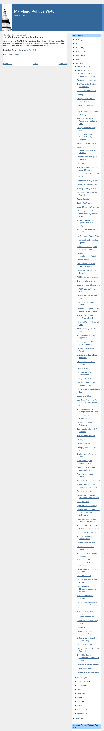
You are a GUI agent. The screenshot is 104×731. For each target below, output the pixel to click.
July (79, 689)
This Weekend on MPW (86, 436)
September (82, 681)
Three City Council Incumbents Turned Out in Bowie (88, 657)
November (81, 70)
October (80, 678)
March (80, 705)
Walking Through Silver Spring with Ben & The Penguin (87, 223)
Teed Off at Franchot (85, 203)
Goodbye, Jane (83, 95)
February (81, 709)
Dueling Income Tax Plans (87, 260)
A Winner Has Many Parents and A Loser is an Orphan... (88, 562)
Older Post (63, 64)
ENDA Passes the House (87, 543)
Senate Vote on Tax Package (88, 481)
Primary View (82, 440)
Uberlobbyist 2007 (84, 444)
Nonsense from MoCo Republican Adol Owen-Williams (87, 150)
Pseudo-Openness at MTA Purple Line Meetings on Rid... (87, 121)
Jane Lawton (14, 54)
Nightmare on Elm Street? (87, 143)
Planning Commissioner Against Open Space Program (86, 137)
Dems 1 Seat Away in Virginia (88, 672)
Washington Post (25, 43)
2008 (77, 59)
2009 (77, 55)
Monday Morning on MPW (87, 188)
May (79, 697)
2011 (77, 48)
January (80, 713)
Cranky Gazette (83, 199)
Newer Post (7, 64)
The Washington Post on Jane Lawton (23, 37)
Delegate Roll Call (84, 379)
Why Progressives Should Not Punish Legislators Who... (87, 213)
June (79, 693)
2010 (77, 51)
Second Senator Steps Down (88, 285)
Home (35, 64)
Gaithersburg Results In (86, 668)
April (79, 701)
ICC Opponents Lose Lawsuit (88, 532)
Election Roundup (84, 627)
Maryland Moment (48, 43)
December (81, 66)
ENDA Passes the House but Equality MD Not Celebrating (88, 512)
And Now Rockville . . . (86, 644)
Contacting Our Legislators (87, 184)
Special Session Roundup (87, 506)
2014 (77, 40)
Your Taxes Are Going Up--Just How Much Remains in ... (88, 402)
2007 (77, 63)
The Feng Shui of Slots (86, 281)
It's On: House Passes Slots (88, 236)
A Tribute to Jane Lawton (86, 91)
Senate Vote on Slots (85, 491)
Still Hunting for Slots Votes (87, 277)
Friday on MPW (83, 502)
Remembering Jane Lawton (88, 80)
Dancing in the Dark (84, 368)
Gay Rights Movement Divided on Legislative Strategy (86, 589)
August (80, 685)
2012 (77, 43)
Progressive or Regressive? (88, 180)
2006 (77, 718)
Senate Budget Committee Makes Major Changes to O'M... (88, 604)
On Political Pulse (84, 163)
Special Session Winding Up (88, 207)
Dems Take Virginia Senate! (88, 664)
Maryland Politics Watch (35, 11)
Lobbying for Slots (84, 396)
